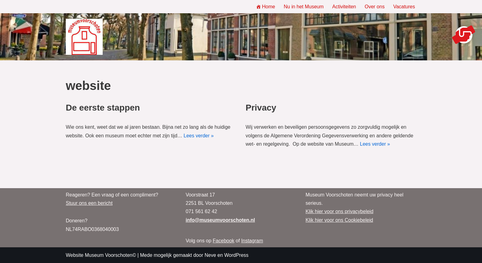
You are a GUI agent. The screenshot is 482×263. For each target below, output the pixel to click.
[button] (463, 34)
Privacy (261, 107)
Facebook (223, 240)
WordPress (236, 255)
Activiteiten (344, 6)
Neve (210, 255)
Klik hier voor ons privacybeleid (339, 211)
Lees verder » (199, 135)
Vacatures (404, 6)
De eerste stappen (103, 107)
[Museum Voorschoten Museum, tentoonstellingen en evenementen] (84, 37)
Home (265, 6)
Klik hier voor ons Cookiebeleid (339, 220)
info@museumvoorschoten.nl (220, 220)
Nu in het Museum (304, 6)
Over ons (375, 6)
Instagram (252, 240)
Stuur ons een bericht (89, 203)
